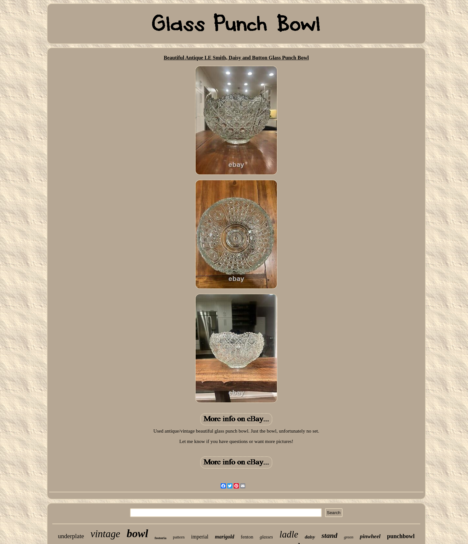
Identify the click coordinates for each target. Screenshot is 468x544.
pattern (179, 537)
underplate (71, 536)
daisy (310, 536)
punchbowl (401, 536)
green (348, 537)
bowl (137, 533)
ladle (289, 534)
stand (329, 535)
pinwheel (370, 536)
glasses (266, 537)
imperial (199, 536)
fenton (247, 536)
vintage (105, 533)
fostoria (160, 538)
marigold (224, 536)
